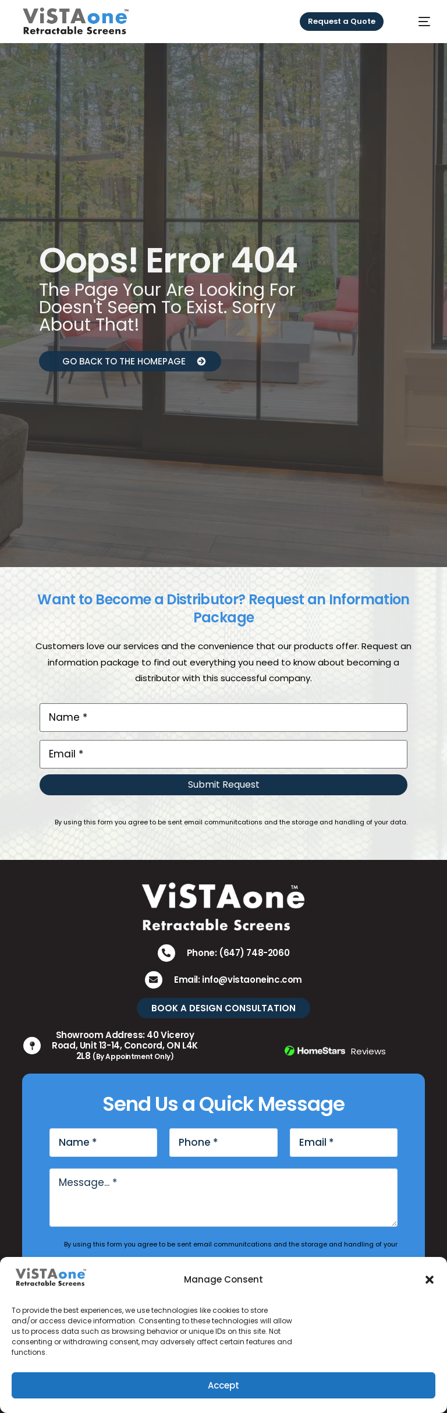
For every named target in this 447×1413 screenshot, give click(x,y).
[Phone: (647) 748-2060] (166, 953)
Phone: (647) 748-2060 (238, 953)
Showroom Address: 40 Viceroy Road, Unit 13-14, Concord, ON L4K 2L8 (125, 1045)
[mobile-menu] (416, 21)
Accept (223, 1385)
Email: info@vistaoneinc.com (238, 979)
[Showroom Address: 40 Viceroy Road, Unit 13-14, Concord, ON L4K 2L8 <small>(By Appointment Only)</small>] (32, 1045)
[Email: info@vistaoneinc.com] (153, 980)
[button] (429, 1279)
